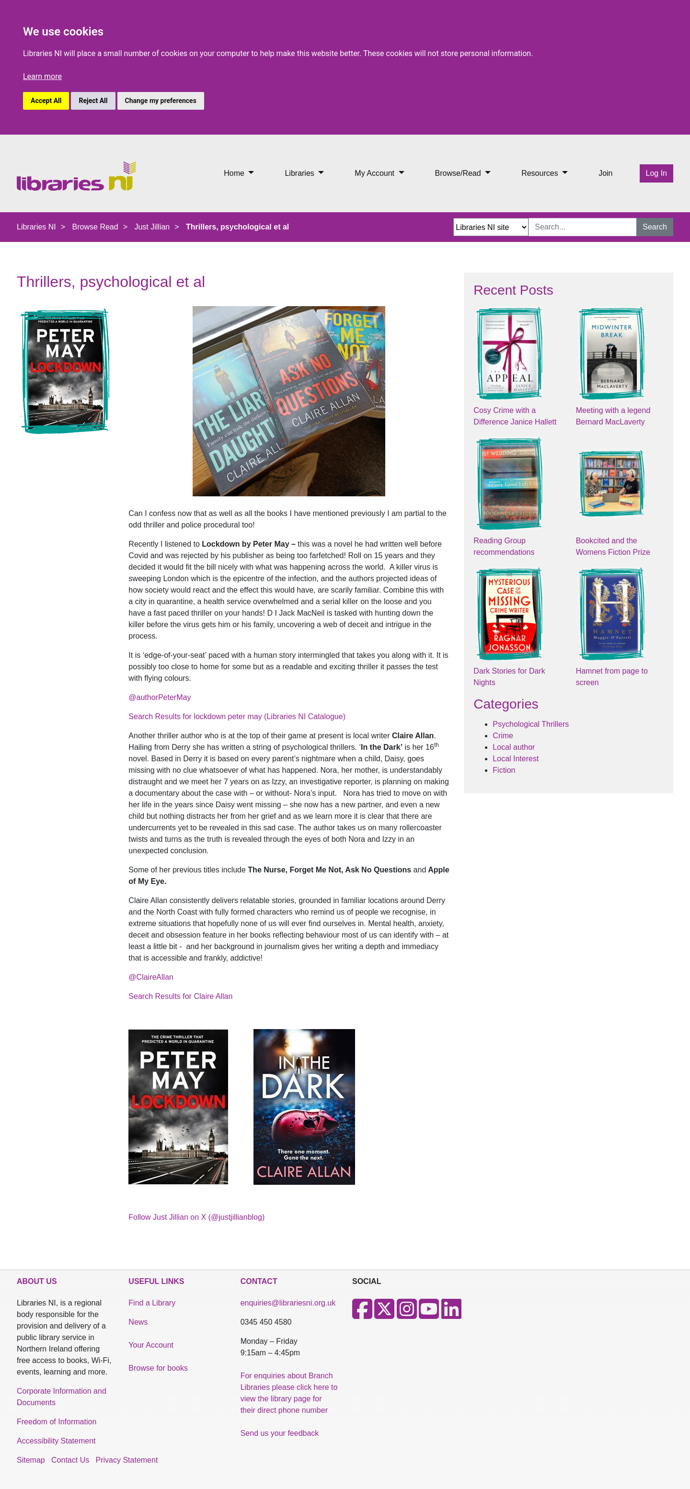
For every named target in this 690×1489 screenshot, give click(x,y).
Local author (514, 747)
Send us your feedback (280, 1433)
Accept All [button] (46, 100)
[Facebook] (362, 1315)
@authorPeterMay (159, 697)
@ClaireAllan (150, 977)
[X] (384, 1315)
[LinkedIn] (451, 1315)
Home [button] (235, 173)
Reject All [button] (93, 100)
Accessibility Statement (56, 1441)
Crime (503, 736)
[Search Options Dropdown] (491, 227)
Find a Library (151, 1303)
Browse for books (158, 1368)
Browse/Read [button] (459, 173)
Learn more (42, 76)
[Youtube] (429, 1315)
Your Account (150, 1345)
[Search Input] (583, 227)
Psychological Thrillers (531, 724)
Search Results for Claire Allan (180, 996)
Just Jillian (152, 227)
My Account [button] (375, 173)
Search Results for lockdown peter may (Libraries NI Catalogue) (236, 716)
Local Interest (516, 759)
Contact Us (70, 1460)
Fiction (504, 770)
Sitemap (31, 1460)
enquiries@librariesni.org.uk (288, 1303)
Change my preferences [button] (160, 100)
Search (655, 227)
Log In (656, 173)
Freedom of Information (56, 1422)
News (138, 1322)
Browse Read (95, 227)
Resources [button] (540, 173)
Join (605, 173)
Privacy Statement (127, 1460)
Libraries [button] (300, 173)
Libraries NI (36, 227)
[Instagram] (407, 1315)
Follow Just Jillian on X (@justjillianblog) (196, 1217)
